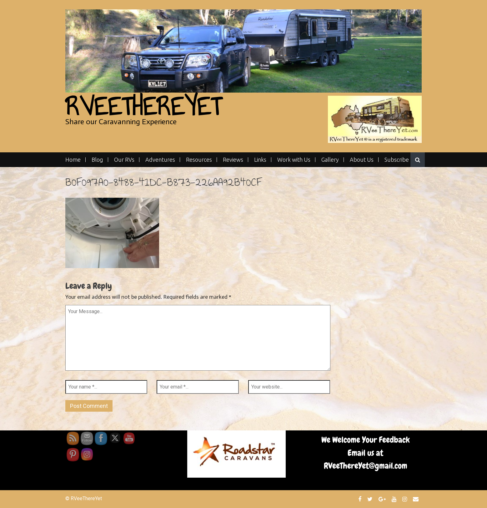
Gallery (330, 159)
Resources (199, 159)
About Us (362, 159)
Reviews (233, 159)
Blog (97, 159)
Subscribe (396, 159)
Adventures (160, 159)
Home (73, 159)
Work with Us (293, 159)
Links (260, 159)
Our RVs (124, 159)
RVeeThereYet (143, 106)
